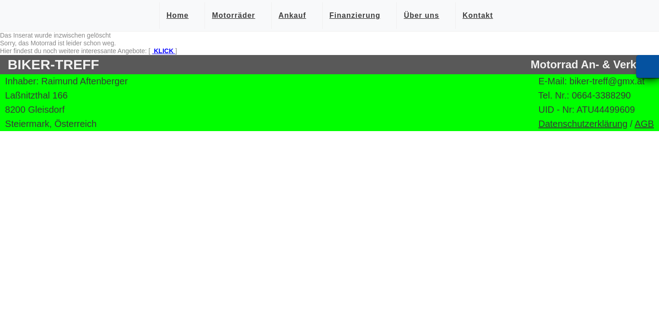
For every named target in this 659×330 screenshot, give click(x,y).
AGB (644, 124)
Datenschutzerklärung (582, 124)
